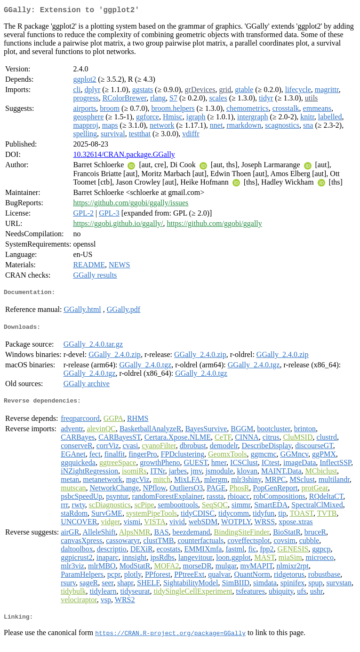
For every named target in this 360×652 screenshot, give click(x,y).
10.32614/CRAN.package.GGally (124, 156)
